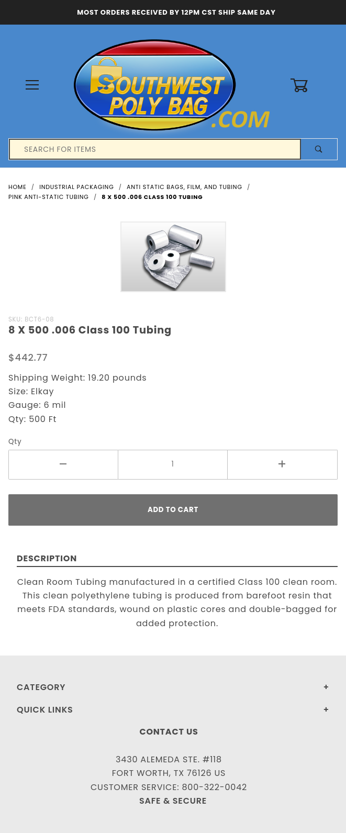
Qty (15, 442)
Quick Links (45, 710)
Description (47, 558)
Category (41, 687)
